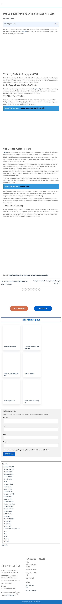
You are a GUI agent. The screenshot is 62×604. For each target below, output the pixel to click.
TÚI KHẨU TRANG (8, 479)
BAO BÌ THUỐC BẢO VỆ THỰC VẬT (12, 529)
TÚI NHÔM (6, 541)
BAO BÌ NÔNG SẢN (8, 514)
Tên (4, 426)
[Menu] (2, 4)
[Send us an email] (17, 594)
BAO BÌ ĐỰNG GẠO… (8, 474)
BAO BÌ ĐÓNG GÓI (8, 496)
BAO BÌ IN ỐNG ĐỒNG (9, 467)
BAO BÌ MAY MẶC (8, 489)
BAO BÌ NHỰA (7, 516)
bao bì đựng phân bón (9, 401)
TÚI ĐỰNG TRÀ (7, 524)
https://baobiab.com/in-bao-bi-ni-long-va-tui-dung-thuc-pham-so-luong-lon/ (28, 275)
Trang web (5, 442)
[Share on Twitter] (29, 289)
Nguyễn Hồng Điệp (10, 595)
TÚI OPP (6, 536)
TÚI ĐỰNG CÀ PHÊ (8, 472)
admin (12, 18)
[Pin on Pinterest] (35, 289)
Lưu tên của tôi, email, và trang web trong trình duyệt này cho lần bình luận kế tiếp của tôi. (27, 450)
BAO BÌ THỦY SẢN (8, 511)
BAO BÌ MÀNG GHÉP (8, 506)
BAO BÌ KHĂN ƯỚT (8, 491)
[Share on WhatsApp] (23, 289)
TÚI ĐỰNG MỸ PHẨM (8, 509)
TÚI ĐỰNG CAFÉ (7, 521)
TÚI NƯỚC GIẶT (7, 526)
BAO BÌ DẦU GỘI (7, 486)
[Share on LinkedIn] (38, 289)
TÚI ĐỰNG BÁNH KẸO (9, 469)
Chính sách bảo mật (31, 590)
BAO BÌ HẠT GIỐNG (8, 499)
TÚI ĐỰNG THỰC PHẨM (9, 494)
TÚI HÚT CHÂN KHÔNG (9, 519)
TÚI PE (5, 534)
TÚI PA (5, 481)
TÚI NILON (6, 539)
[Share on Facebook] (26, 289)
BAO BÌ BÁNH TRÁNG (9, 501)
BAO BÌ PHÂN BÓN (8, 476)
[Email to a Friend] (32, 289)
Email (5, 434)
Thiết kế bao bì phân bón (10, 347)
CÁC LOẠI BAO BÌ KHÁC (9, 504)
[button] (55, 24)
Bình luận (6, 417)
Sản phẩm (5, 464)
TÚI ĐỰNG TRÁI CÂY (8, 484)
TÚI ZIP (5, 531)
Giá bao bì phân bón (29, 374)
